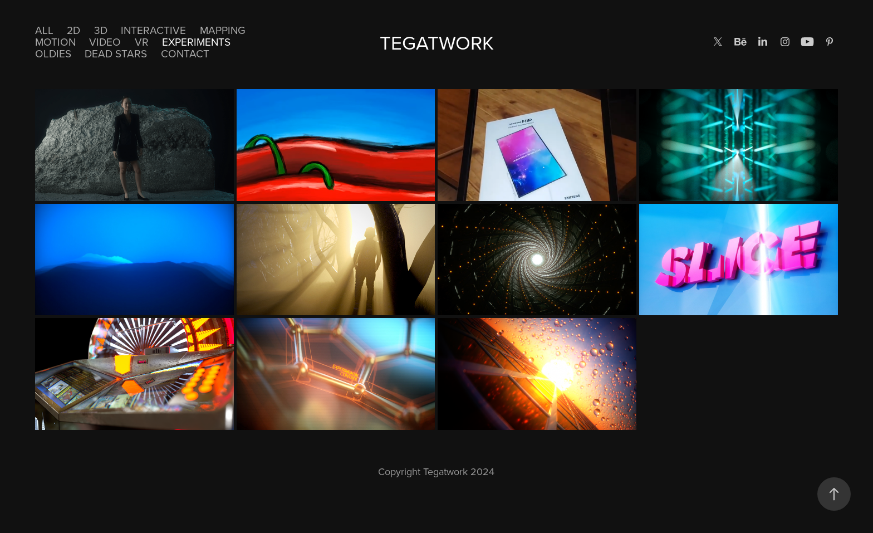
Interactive (153, 29)
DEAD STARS (116, 53)
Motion (55, 41)
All (44, 29)
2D (73, 29)
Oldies (53, 53)
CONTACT (185, 53)
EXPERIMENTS (196, 41)
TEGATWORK (437, 42)
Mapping (223, 29)
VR (142, 41)
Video (105, 41)
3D (100, 29)
